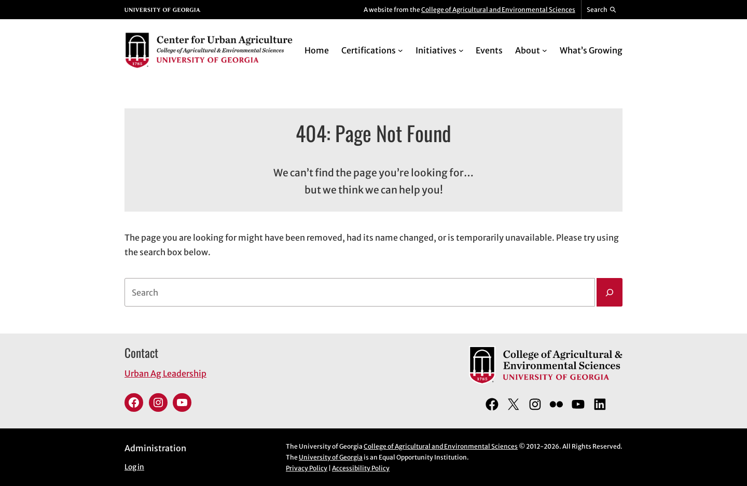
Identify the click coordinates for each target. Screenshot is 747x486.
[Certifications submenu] (400, 50)
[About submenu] (544, 50)
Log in (134, 467)
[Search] (609, 292)
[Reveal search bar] (602, 10)
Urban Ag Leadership (165, 373)
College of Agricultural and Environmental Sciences (498, 9)
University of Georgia (331, 457)
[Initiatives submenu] (461, 50)
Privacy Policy (306, 468)
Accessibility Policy (361, 468)
